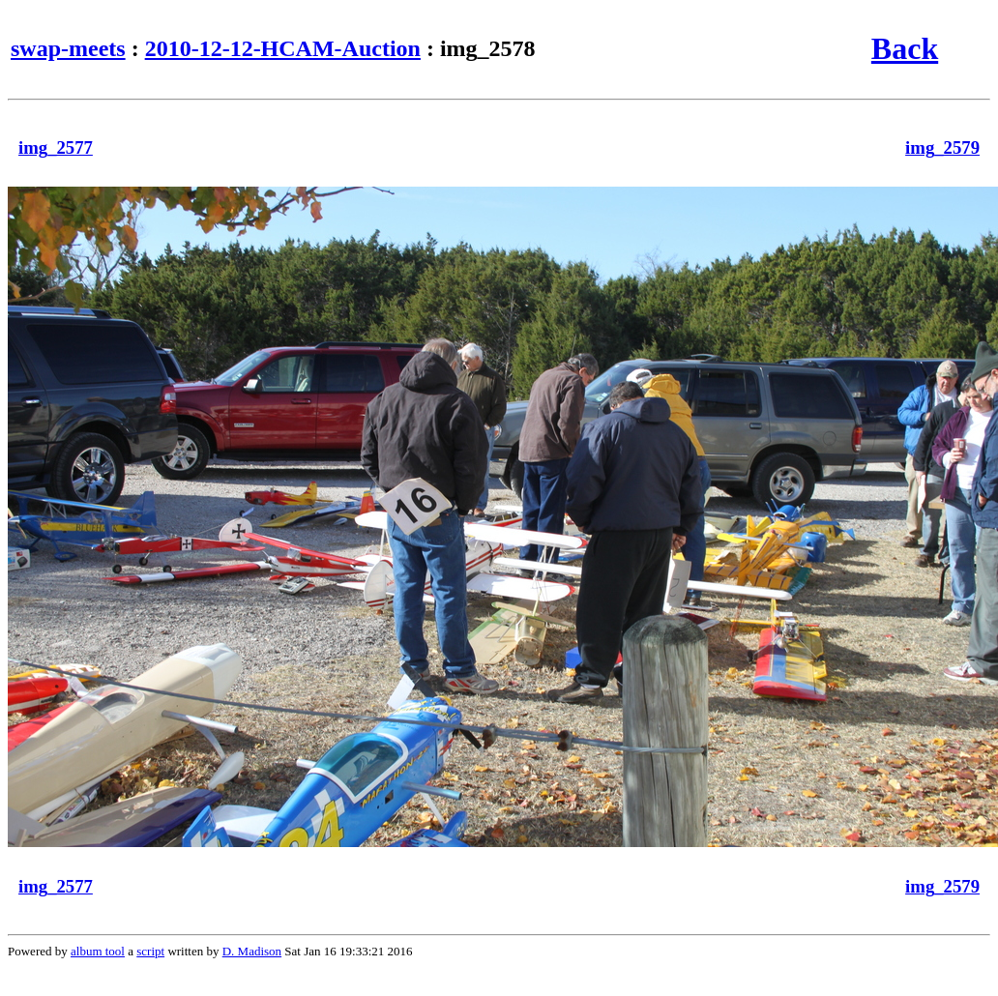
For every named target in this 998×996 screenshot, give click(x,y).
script (150, 951)
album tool (98, 951)
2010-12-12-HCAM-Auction (283, 48)
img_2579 (942, 147)
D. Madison (251, 951)
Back (904, 48)
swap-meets (68, 48)
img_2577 (55, 147)
